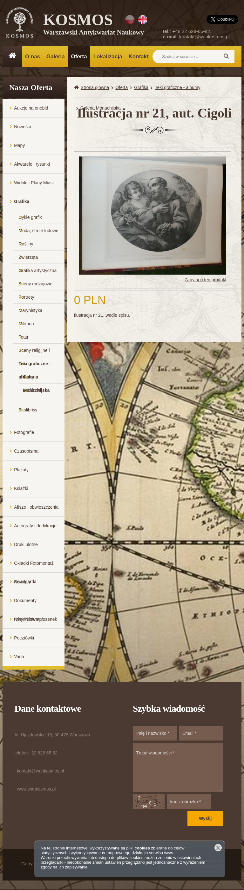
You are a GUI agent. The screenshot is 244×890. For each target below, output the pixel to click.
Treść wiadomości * (178, 767)
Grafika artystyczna (38, 270)
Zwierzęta (28, 257)
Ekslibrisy (28, 409)
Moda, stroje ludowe (38, 230)
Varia (19, 656)
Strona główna (95, 87)
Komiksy (22, 581)
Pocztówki (24, 637)
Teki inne (31, 390)
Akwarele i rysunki (32, 164)
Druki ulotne (26, 544)
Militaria (26, 323)
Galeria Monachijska (36, 379)
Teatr (24, 337)
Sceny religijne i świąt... (34, 352)
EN (143, 19)
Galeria (55, 57)
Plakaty (21, 469)
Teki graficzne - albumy (35, 365)
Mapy (19, 145)
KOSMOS (93, 25)
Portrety (26, 297)
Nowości (22, 126)
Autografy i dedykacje (35, 525)
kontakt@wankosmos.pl (204, 36)
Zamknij (218, 847)
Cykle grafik (30, 217)
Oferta (79, 57)
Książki (21, 488)
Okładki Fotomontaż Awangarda (34, 566)
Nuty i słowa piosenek (35, 619)
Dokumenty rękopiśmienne (28, 604)
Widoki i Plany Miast (34, 182)
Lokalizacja (107, 57)
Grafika (21, 201)
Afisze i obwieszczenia (36, 507)
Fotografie (24, 432)
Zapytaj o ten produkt (206, 279)
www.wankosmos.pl (36, 788)
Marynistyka (31, 310)
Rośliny (26, 243)
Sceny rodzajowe (36, 283)
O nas (32, 57)
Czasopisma (26, 451)
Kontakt (138, 57)
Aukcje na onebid (31, 108)
